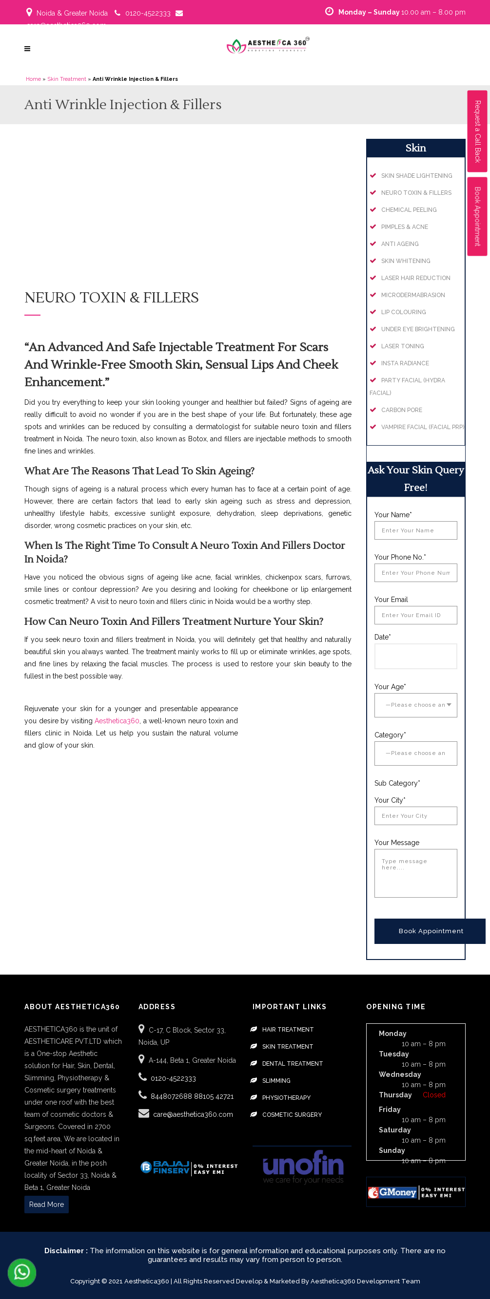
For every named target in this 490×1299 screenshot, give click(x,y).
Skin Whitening (406, 261)
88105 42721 (214, 1096)
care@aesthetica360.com (66, 25)
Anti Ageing (400, 244)
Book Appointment (478, 216)
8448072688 (172, 1096)
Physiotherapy (286, 1097)
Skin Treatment (66, 79)
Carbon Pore (401, 410)
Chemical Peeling (409, 210)
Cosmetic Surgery (292, 1114)
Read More (46, 1204)
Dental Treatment (292, 1063)
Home (33, 79)
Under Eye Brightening (418, 329)
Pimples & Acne (404, 227)
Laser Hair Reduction (416, 278)
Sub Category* (397, 783)
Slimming (276, 1080)
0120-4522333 (148, 13)
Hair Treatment (288, 1029)
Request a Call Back (478, 131)
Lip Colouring (403, 312)
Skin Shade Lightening (416, 175)
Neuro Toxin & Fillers (416, 192)
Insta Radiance (405, 363)
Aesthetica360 (117, 721)
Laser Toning (402, 346)
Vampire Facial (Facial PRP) (422, 427)
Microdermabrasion (413, 295)
